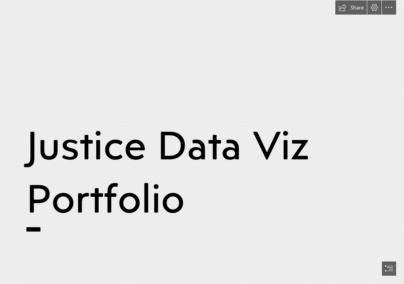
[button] (351, 7)
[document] (202, 142)
